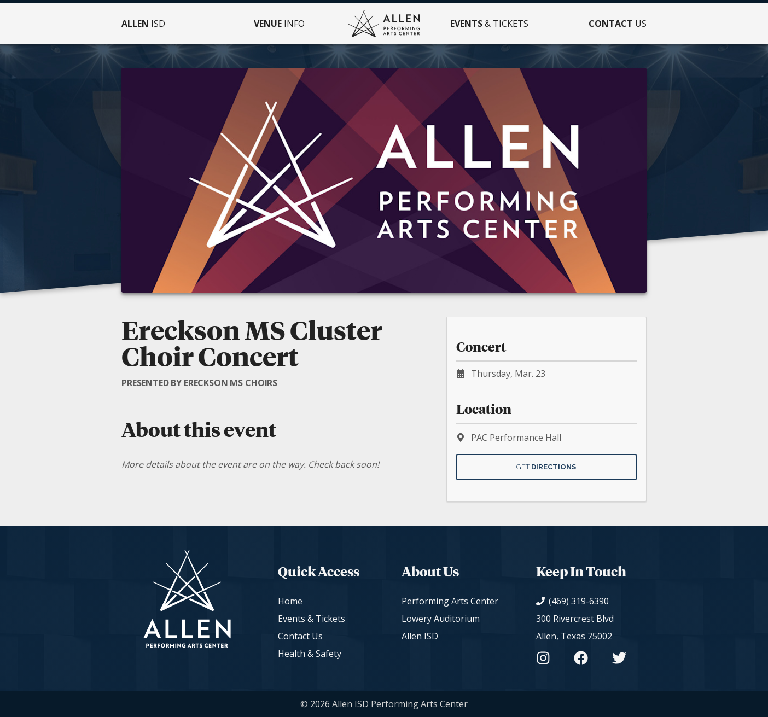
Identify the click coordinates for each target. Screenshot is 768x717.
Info (279, 24)
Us (618, 24)
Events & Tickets (311, 619)
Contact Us (300, 636)
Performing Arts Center (450, 601)
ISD (143, 24)
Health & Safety (309, 654)
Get (546, 467)
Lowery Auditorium (441, 619)
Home (290, 601)
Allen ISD (420, 636)
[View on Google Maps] (581, 627)
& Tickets (489, 24)
